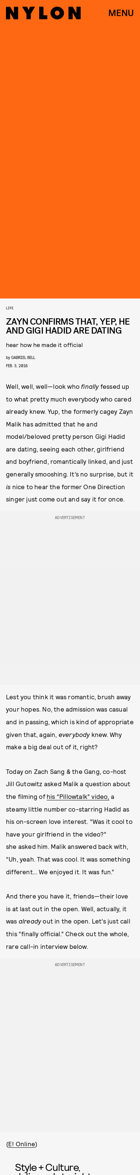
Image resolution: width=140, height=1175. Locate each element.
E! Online (21, 1143)
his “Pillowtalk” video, (78, 796)
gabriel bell (23, 357)
